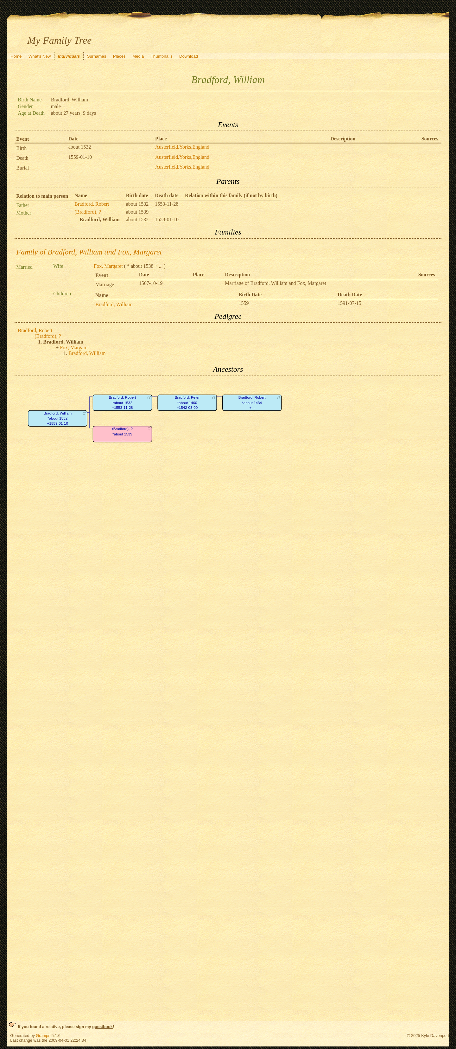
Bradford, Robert (91, 204)
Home (16, 56)
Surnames (96, 56)
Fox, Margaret (108, 266)
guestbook (102, 1026)
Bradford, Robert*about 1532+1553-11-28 (122, 402)
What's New (39, 56)
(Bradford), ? (87, 212)
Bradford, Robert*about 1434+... (252, 402)
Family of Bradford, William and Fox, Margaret (89, 252)
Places (119, 56)
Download (188, 56)
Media (138, 56)
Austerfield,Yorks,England (182, 147)
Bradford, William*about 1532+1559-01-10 (58, 418)
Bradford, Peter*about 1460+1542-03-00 (187, 402)
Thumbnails (162, 56)
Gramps (43, 1035)
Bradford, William (113, 304)
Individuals (69, 56)
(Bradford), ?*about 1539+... (122, 434)
